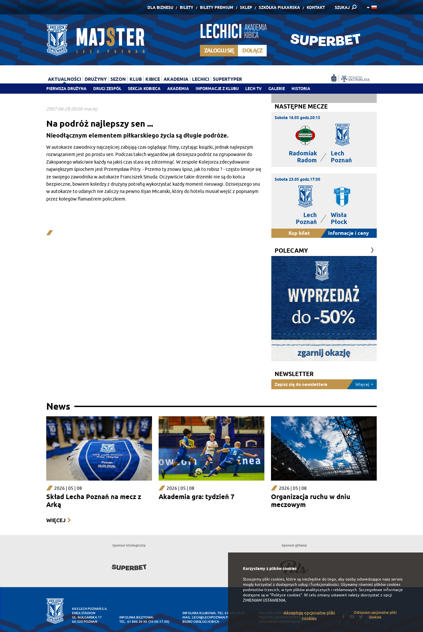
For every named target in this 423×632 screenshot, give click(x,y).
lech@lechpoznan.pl (210, 617)
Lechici (200, 79)
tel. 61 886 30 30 (133, 621)
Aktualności (64, 79)
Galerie (276, 88)
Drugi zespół (107, 88)
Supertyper (227, 79)
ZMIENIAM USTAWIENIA (264, 600)
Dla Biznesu (160, 7)
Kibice (152, 79)
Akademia (178, 88)
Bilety (186, 7)
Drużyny (96, 79)
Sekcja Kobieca (144, 88)
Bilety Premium (216, 7)
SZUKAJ (342, 7)
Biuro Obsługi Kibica (200, 621)
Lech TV (253, 88)
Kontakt (316, 7)
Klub (136, 79)
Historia (300, 88)
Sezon (118, 79)
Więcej (55, 520)
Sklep (246, 7)
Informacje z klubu (217, 88)
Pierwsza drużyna (66, 88)
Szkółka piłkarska (279, 7)
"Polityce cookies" (286, 595)
